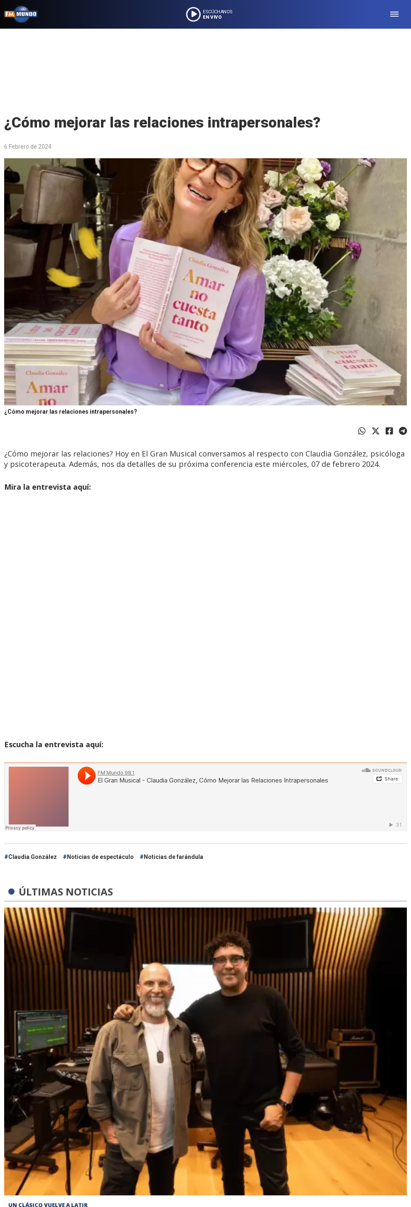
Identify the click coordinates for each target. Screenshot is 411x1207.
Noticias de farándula (173, 857)
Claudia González (32, 857)
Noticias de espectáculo (100, 857)
